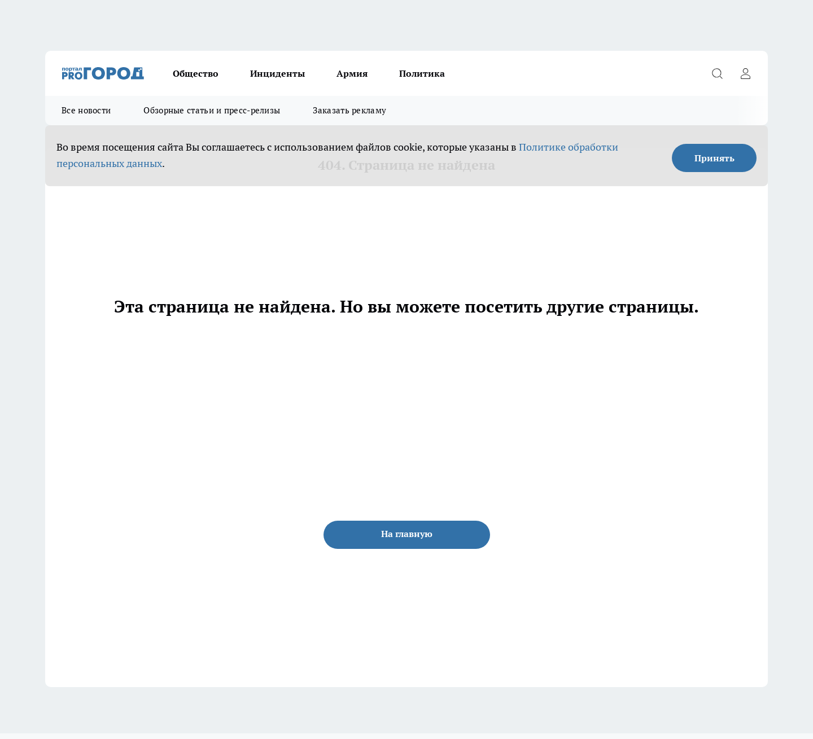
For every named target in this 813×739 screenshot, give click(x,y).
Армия (352, 73)
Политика (422, 73)
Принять (714, 158)
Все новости (86, 110)
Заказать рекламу (349, 110)
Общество (195, 73)
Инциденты (277, 73)
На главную (406, 533)
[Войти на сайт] (745, 73)
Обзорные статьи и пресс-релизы (211, 110)
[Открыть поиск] (717, 73)
